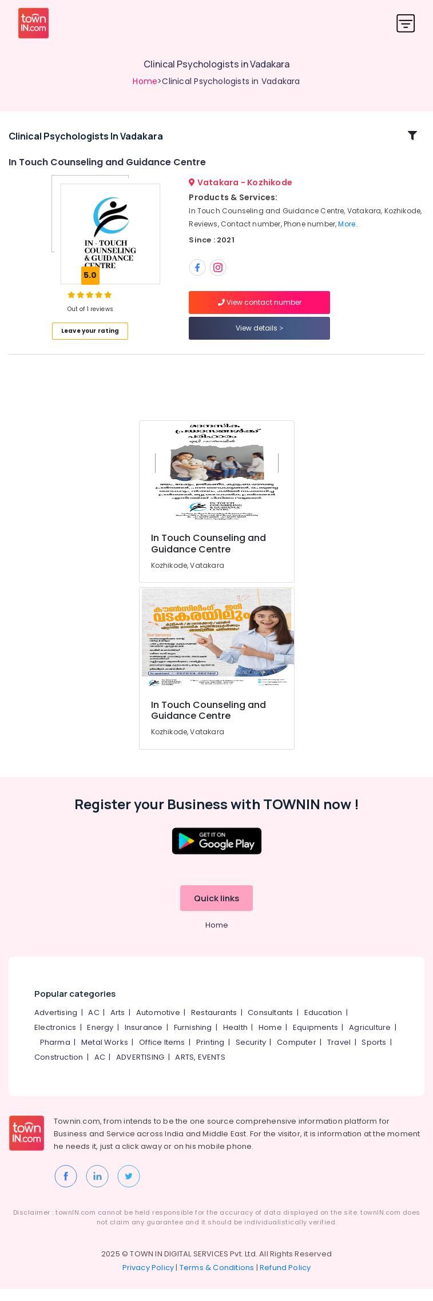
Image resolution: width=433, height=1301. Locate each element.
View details (259, 334)
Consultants (270, 1024)
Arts (117, 1024)
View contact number (259, 308)
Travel (339, 1054)
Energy (100, 1039)
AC (93, 1024)
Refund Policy (285, 1279)
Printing (210, 1054)
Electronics (55, 1039)
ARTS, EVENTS (200, 1069)
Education (323, 1024)
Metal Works (104, 1054)
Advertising (55, 1024)
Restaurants (214, 1024)
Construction (58, 1069)
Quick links (216, 910)
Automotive (158, 1024)
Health (235, 1039)
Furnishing (193, 1039)
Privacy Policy (148, 1279)
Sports (374, 1054)
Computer (296, 1054)
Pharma (55, 1054)
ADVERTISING (140, 1069)
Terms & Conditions (217, 1279)
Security (251, 1054)
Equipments (315, 1039)
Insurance (144, 1039)
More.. (348, 229)
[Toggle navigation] (405, 23)
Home (145, 81)
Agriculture (370, 1039)
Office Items (162, 1054)
